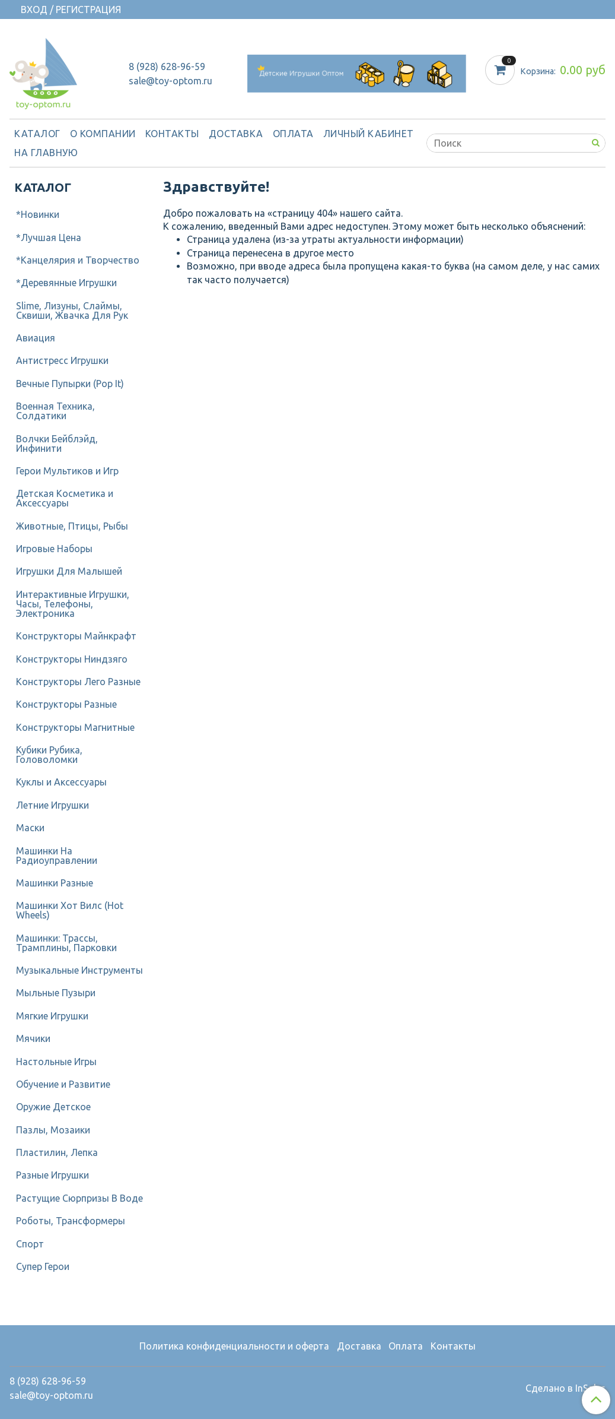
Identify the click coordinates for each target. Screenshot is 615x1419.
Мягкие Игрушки (52, 1016)
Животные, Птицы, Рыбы (72, 526)
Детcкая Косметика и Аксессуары (64, 498)
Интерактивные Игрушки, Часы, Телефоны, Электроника (72, 604)
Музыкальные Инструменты (79, 970)
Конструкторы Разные (66, 704)
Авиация (35, 337)
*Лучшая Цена (48, 237)
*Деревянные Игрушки (66, 282)
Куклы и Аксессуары (61, 782)
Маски (30, 827)
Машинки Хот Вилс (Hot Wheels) (69, 910)
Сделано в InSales (565, 1388)
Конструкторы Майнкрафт (76, 636)
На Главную (46, 152)
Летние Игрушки (52, 805)
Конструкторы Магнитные (75, 727)
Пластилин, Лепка (57, 1152)
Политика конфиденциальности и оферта (234, 1346)
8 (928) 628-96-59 (167, 66)
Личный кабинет (368, 133)
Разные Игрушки (52, 1175)
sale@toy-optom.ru (170, 80)
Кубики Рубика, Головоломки (49, 755)
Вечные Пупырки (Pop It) (70, 383)
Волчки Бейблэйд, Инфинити (57, 443)
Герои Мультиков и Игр (67, 470)
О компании (103, 133)
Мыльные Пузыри (55, 992)
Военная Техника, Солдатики (55, 411)
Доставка (236, 133)
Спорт (30, 1244)
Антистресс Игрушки (62, 360)
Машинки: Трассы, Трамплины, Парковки (66, 943)
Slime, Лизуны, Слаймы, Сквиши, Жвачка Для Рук (72, 310)
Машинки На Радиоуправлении (56, 855)
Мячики (33, 1038)
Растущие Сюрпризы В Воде (79, 1198)
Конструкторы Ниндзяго (72, 659)
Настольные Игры (56, 1061)
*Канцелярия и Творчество (77, 260)
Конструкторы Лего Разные (78, 681)
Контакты (172, 133)
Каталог (37, 133)
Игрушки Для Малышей (69, 571)
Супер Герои (42, 1266)
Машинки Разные (54, 883)
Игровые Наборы (54, 548)
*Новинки (37, 214)
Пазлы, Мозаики (53, 1130)
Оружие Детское (53, 1106)
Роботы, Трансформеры (70, 1220)
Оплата (293, 133)
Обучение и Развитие (63, 1084)
